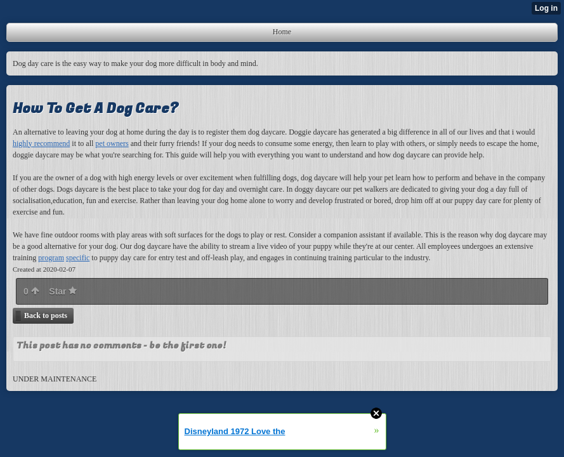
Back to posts (45, 315)
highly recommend (41, 143)
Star (63, 291)
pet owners (111, 143)
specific (77, 257)
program (51, 257)
